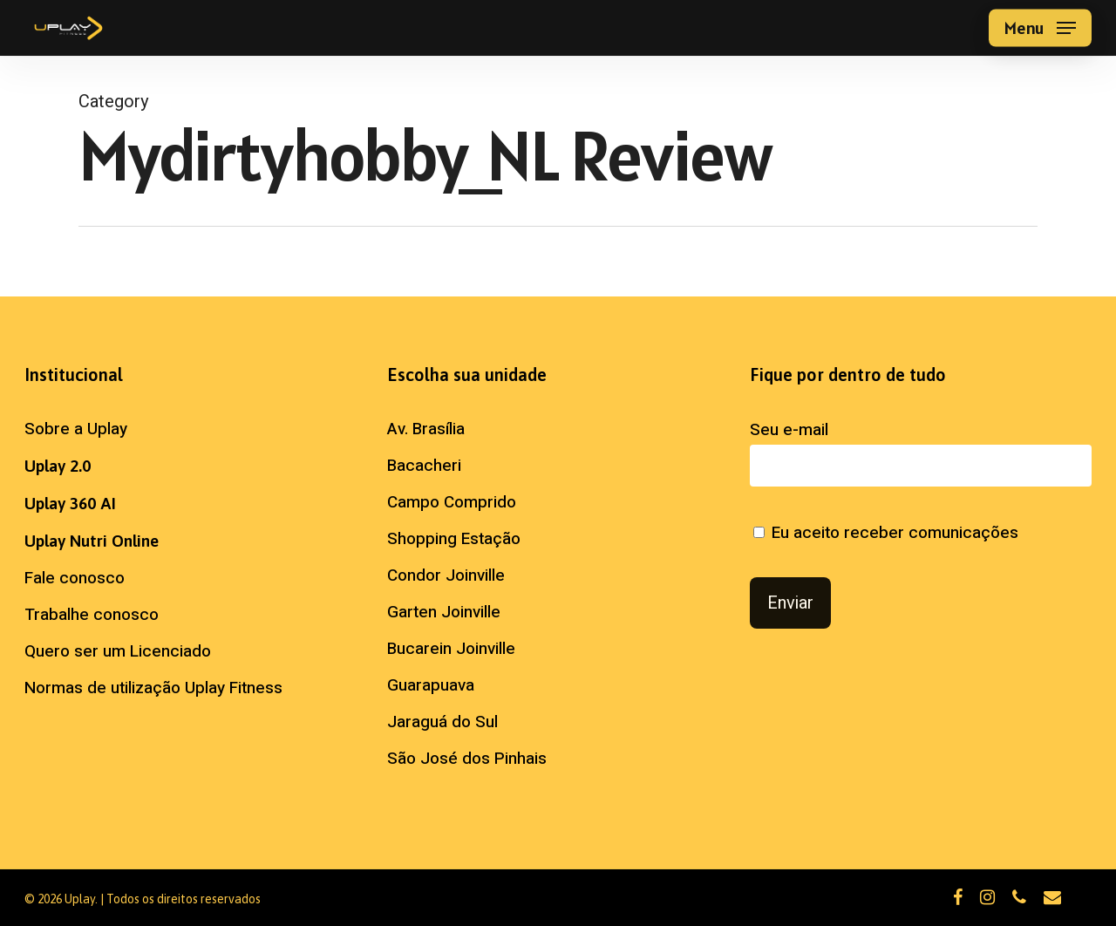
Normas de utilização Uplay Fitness (153, 688)
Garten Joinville (443, 612)
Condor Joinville (446, 575)
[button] (1040, 28)
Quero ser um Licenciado (117, 651)
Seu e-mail (921, 452)
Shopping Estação (454, 539)
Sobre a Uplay (75, 429)
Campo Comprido (451, 502)
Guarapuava (430, 685)
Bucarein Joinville (451, 649)
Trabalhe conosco (91, 615)
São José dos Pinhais (467, 758)
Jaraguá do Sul (442, 722)
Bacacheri (424, 465)
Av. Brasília (426, 429)
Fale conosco (74, 578)
